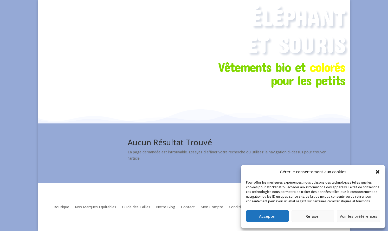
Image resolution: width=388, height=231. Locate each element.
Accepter (267, 216)
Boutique (61, 206)
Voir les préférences (358, 216)
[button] (377, 171)
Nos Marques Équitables (95, 206)
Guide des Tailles (136, 206)
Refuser (313, 216)
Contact (188, 206)
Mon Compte (212, 206)
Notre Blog (165, 206)
